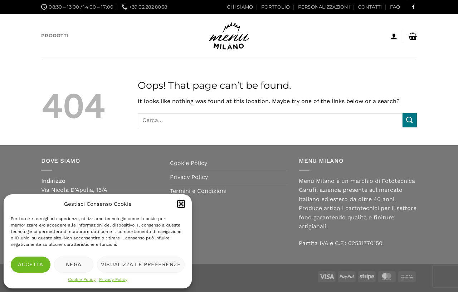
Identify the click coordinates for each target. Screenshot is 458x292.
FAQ (395, 7)
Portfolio (275, 7)
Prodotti (54, 35)
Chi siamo (240, 7)
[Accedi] (394, 36)
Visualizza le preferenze (141, 264)
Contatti (370, 7)
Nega (74, 264)
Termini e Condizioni (198, 191)
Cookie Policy (82, 279)
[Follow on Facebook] (413, 7)
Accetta (30, 264)
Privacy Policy (113, 279)
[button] (181, 204)
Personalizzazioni (324, 7)
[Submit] (410, 120)
